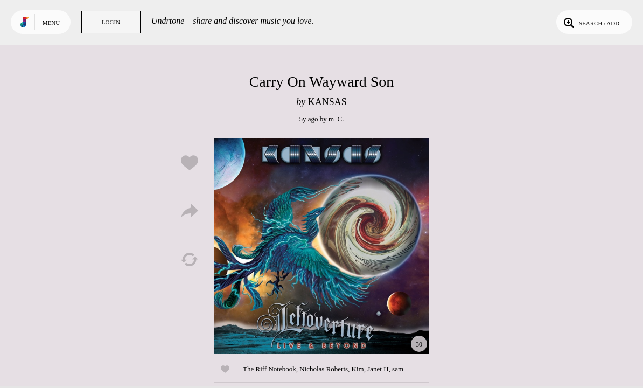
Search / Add (590, 22)
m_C (335, 119)
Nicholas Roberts (323, 369)
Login (111, 22)
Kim (358, 369)
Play (321, 246)
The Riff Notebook (269, 369)
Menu (51, 22)
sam (397, 369)
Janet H (377, 369)
